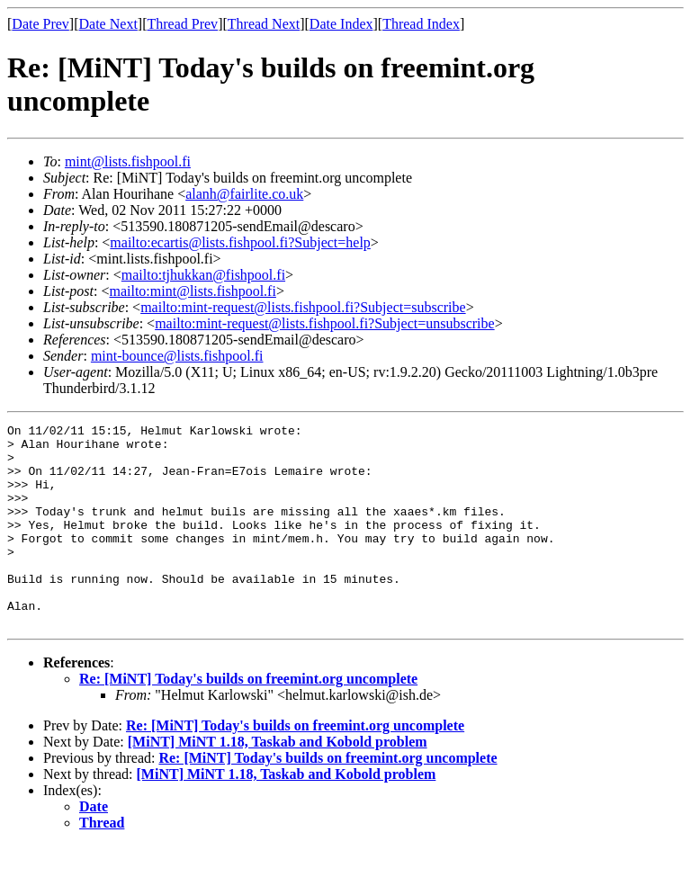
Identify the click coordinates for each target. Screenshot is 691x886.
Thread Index (421, 23)
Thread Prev (182, 23)
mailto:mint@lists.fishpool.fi (192, 291)
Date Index (341, 23)
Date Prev (40, 23)
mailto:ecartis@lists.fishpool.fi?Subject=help (240, 242)
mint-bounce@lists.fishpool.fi (177, 355)
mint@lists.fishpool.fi (128, 161)
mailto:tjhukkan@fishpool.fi (203, 274)
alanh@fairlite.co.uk (244, 193)
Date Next (108, 23)
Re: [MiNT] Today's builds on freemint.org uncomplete (248, 719)
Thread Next (264, 23)
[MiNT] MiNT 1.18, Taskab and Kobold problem (277, 782)
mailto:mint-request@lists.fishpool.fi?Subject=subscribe (302, 307)
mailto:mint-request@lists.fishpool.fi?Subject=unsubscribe (324, 323)
